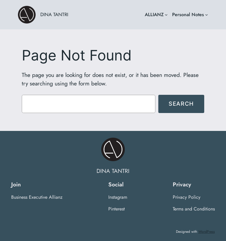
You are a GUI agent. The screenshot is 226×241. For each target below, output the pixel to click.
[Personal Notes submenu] (206, 14)
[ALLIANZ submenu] (166, 14)
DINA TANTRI (54, 14)
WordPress (206, 231)
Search (181, 103)
